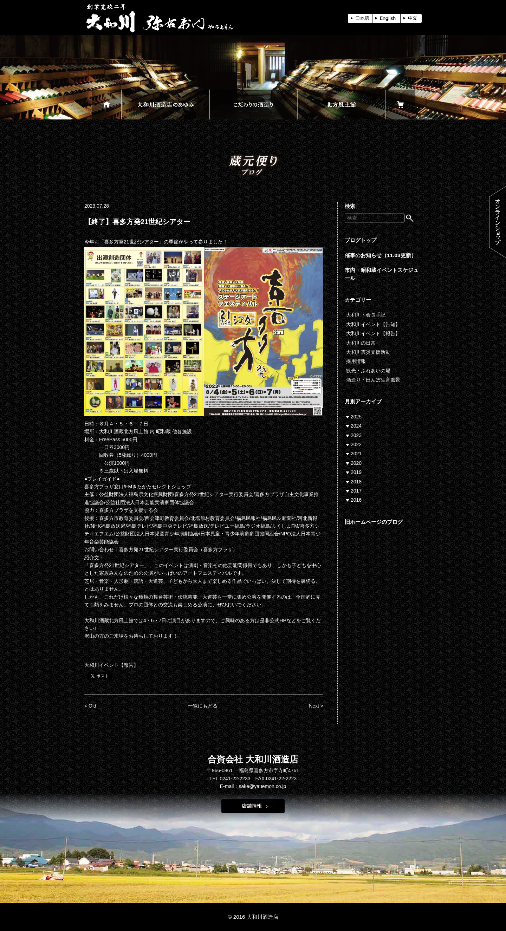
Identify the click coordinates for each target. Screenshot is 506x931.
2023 (356, 435)
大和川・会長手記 (365, 315)
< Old (90, 706)
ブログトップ (360, 240)
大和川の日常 (361, 343)
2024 (356, 426)
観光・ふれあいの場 (368, 370)
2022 (356, 444)
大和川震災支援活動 (368, 352)
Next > (316, 706)
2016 (356, 500)
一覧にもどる (203, 706)
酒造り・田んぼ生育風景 (373, 380)
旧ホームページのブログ (374, 522)
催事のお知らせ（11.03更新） (380, 255)
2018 (356, 481)
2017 (356, 491)
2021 (356, 453)
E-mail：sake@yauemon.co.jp (253, 786)
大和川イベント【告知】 (373, 324)
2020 (356, 463)
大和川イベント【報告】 (111, 665)
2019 (356, 472)
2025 (356, 416)
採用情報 (356, 361)
